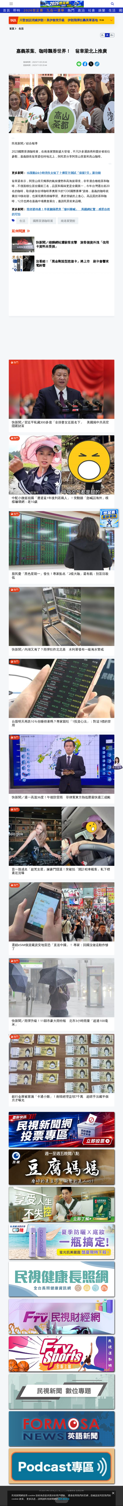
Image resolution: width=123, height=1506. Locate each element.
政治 (81, 10)
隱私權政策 (64, 1498)
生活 (112, 10)
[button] (111, 20)
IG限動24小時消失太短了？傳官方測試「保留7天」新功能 (64, 173)
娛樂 (102, 10)
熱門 (71, 10)
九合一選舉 (55, 10)
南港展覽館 (68, 221)
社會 (91, 10)
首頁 (6, 10)
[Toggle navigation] (11, 4)
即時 (17, 10)
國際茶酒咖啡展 (43, 221)
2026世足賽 (33, 10)
